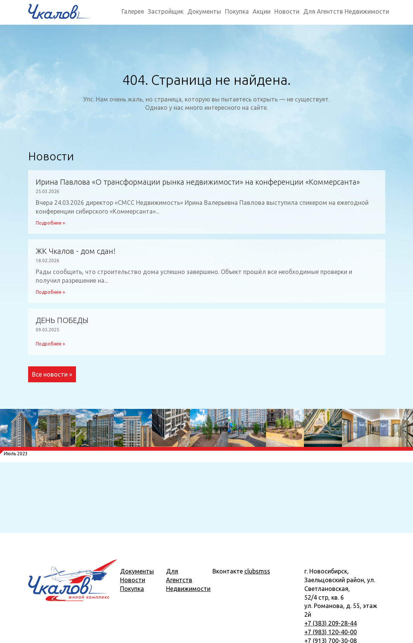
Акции (262, 11)
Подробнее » (50, 222)
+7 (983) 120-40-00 (330, 632)
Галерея (133, 11)
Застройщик (166, 11)
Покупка (237, 11)
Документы (204, 11)
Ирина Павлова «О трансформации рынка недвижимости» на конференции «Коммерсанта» (198, 182)
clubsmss (257, 571)
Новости (286, 11)
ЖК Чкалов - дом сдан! (76, 251)
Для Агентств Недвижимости (346, 11)
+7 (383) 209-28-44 (330, 623)
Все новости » (52, 374)
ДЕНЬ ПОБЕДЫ (62, 320)
